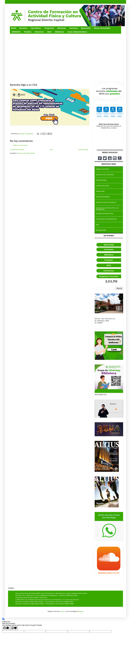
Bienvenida (109, 245)
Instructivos (108, 271)
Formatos (109, 260)
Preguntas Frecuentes (109, 276)
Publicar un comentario (20, 145)
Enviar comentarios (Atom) (26, 153)
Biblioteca (108, 255)
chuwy (63, 611)
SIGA (109, 265)
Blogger (81, 611)
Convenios (109, 249)
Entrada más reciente (17, 149)
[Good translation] (6, 628)
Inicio (51, 149)
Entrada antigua (83, 149)
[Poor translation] (14, 628)
